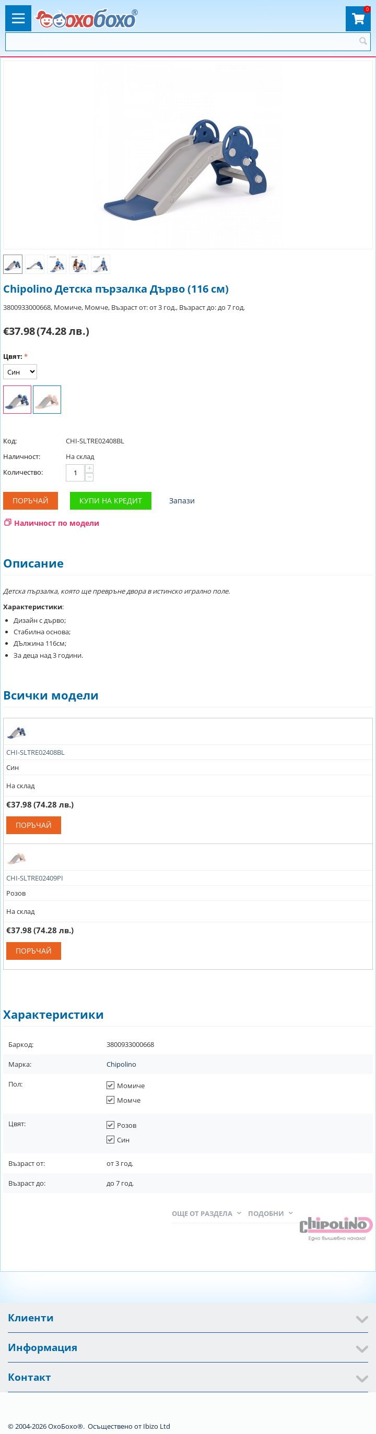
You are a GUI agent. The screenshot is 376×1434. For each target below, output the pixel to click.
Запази (182, 500)
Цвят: (12, 356)
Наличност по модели (56, 523)
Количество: (23, 472)
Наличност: (21, 456)
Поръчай (31, 500)
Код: (10, 440)
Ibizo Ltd (156, 1426)
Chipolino (121, 1064)
